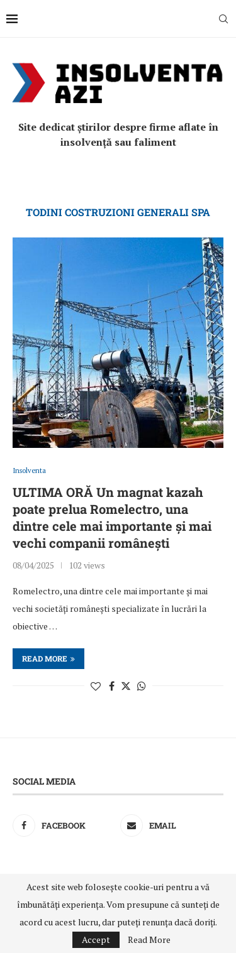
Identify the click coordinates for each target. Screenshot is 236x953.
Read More (149, 939)
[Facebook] (64, 825)
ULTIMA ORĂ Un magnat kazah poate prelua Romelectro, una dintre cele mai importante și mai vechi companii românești (112, 517)
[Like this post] (96, 686)
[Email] (171, 825)
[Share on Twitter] (126, 686)
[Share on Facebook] (112, 686)
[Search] (223, 19)
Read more (48, 658)
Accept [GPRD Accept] (96, 939)
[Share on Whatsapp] (141, 686)
